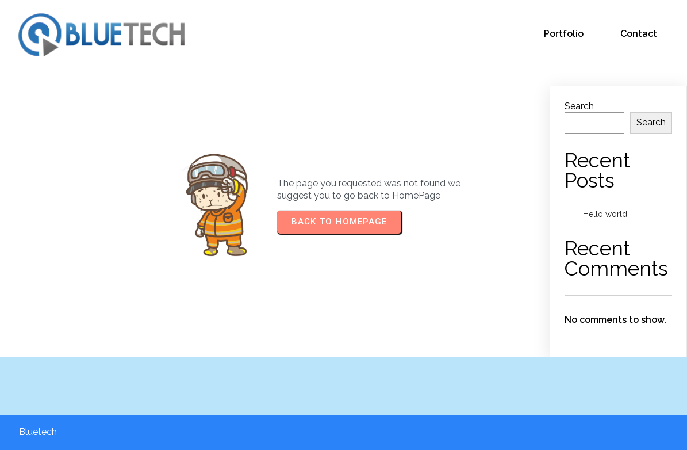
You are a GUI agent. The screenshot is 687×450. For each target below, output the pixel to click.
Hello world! (606, 214)
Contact (638, 33)
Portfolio (564, 33)
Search (579, 106)
